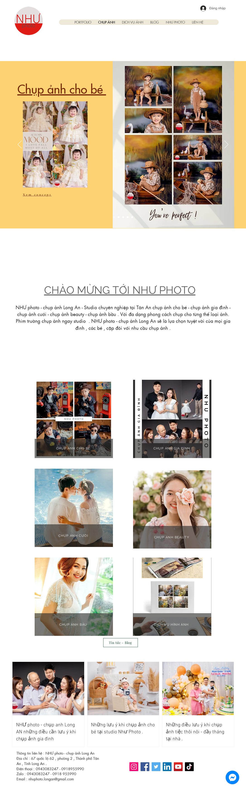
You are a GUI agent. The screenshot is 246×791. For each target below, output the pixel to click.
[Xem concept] (39, 194)
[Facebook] (145, 766)
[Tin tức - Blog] (120, 642)
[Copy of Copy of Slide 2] (132, 217)
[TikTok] (189, 766)
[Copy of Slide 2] (128, 217)
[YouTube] (178, 766)
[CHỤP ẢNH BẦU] (74, 624)
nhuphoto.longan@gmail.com (51, 778)
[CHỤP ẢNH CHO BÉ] (74, 448)
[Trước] (20, 144)
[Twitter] (156, 766)
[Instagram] (133, 766)
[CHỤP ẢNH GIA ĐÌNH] (172, 448)
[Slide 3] (123, 217)
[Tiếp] (226, 144)
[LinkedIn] (167, 766)
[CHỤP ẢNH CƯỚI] (74, 535)
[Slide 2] (118, 217)
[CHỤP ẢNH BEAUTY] (172, 537)
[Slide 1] (114, 217)
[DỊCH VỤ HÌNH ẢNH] (172, 624)
